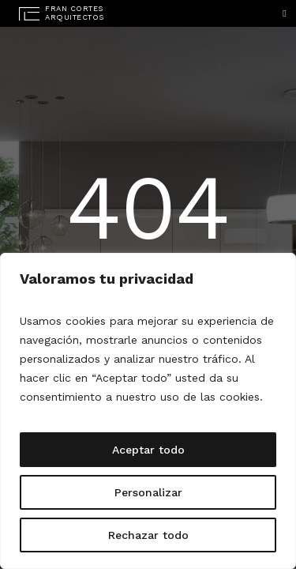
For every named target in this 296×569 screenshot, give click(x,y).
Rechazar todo (148, 535)
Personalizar (148, 492)
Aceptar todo (148, 449)
